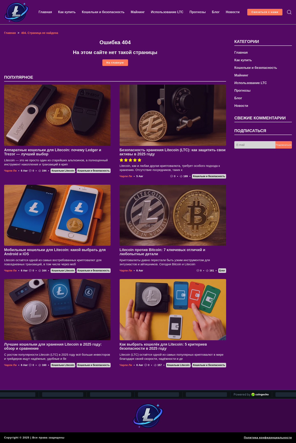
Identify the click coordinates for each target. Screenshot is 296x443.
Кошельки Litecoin (63, 170)
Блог (216, 12)
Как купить (67, 12)
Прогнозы (198, 12)
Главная (45, 12)
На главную (115, 62)
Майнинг (138, 12)
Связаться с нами (264, 12)
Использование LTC (167, 12)
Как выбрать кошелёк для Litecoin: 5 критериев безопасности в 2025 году (163, 346)
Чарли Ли (10, 170)
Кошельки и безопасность (103, 12)
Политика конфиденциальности (268, 437)
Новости (233, 12)
